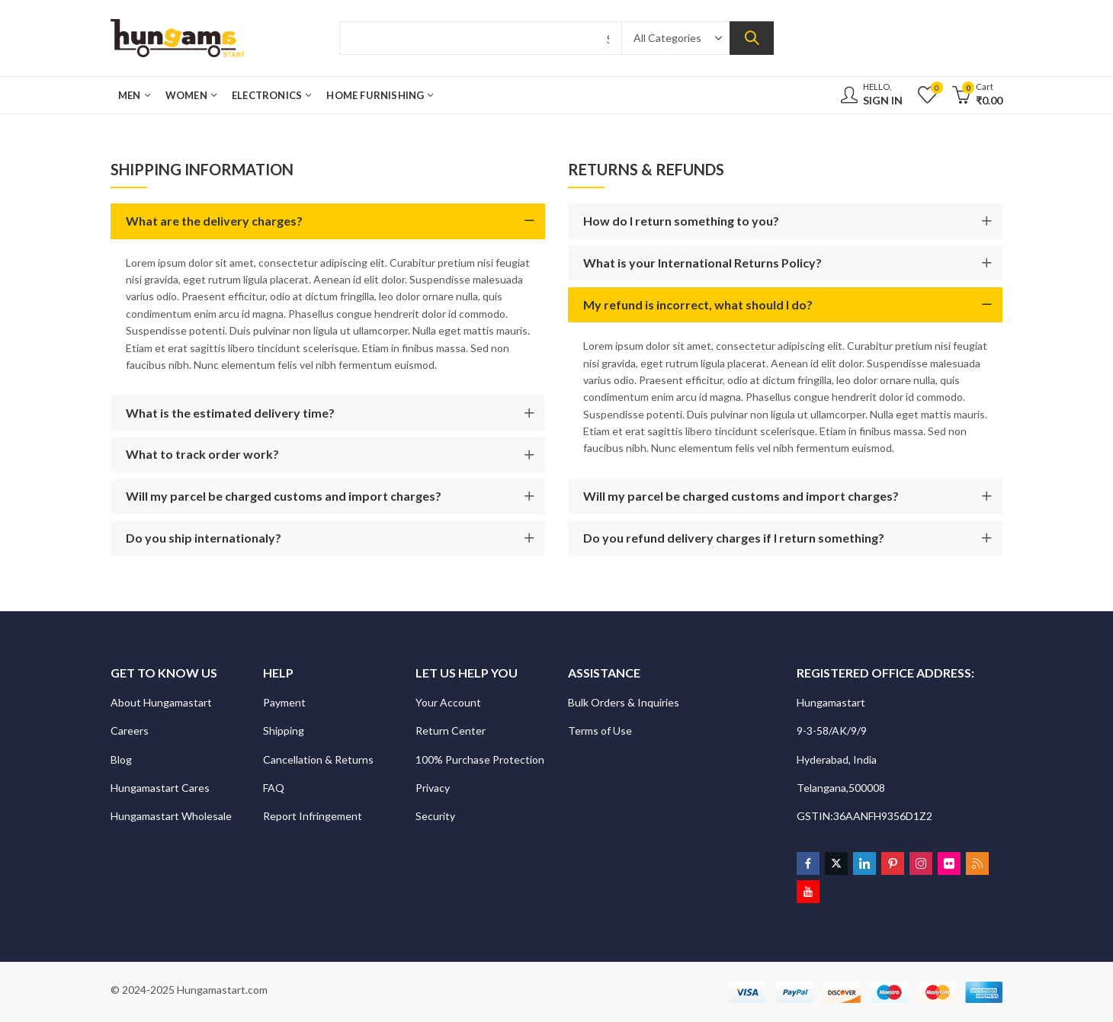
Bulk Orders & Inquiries (625, 702)
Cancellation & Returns (319, 759)
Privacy (433, 787)
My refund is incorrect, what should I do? (698, 304)
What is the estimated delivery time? (230, 412)
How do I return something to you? (681, 220)
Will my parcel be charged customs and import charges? (283, 496)
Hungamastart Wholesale (171, 815)
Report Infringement (312, 815)
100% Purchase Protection (479, 759)
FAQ (273, 787)
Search (752, 38)
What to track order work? (202, 454)
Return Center (451, 730)
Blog (121, 759)
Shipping (283, 730)
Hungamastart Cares (160, 787)
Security (436, 815)
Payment (284, 702)
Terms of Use (600, 730)
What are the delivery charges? (214, 220)
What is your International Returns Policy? (702, 262)
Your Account (448, 702)
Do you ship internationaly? (203, 537)
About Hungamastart (161, 702)
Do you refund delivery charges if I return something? (733, 537)
